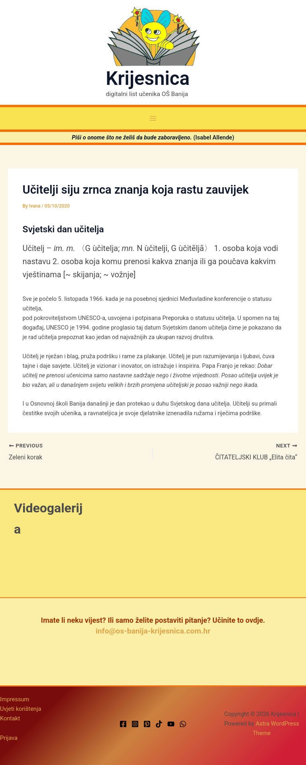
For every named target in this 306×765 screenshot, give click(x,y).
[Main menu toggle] (153, 118)
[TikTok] (159, 724)
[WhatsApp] (182, 724)
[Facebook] (123, 724)
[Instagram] (135, 724)
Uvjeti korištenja (20, 708)
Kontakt (10, 718)
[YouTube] (171, 724)
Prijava (9, 738)
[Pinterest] (147, 724)
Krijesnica (148, 78)
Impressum (14, 699)
